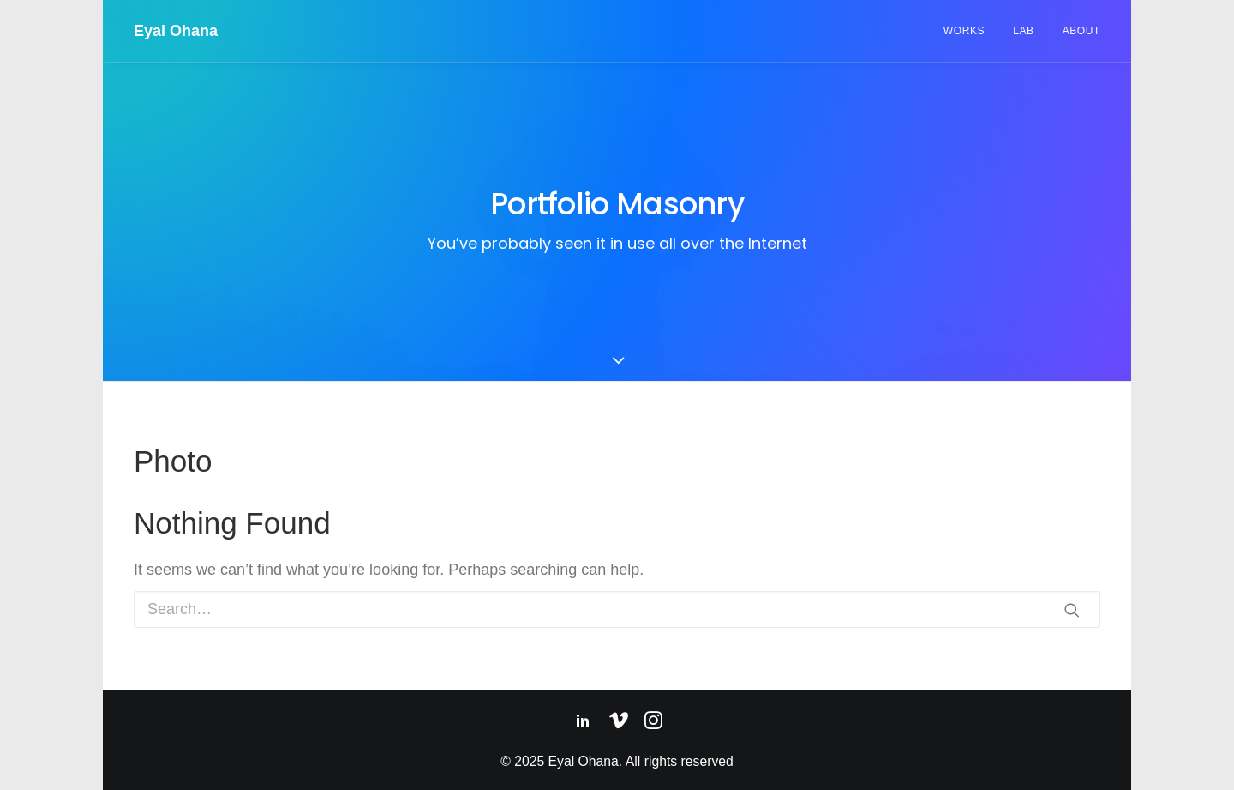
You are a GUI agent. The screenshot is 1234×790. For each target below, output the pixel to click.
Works (964, 31)
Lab (1023, 31)
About (1081, 31)
